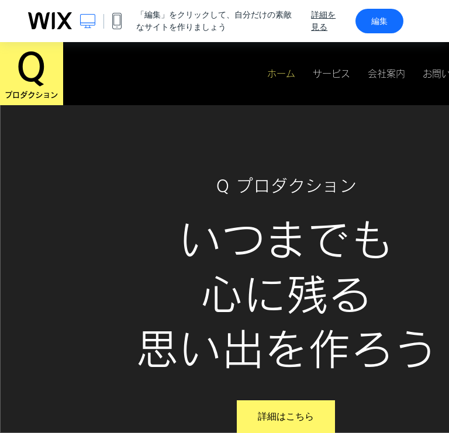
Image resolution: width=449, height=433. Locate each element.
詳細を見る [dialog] (323, 20)
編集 (379, 21)
